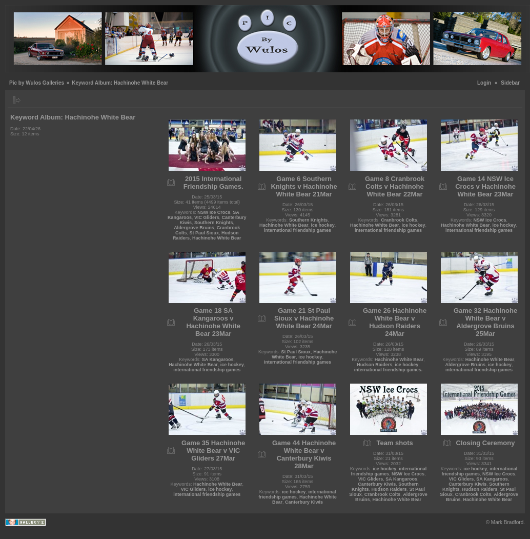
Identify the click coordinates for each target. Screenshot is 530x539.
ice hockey (323, 225)
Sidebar (510, 83)
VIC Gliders (206, 217)
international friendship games (297, 230)
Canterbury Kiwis (304, 502)
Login (484, 83)
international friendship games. (388, 369)
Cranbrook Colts (399, 220)
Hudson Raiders (374, 364)
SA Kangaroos (218, 359)
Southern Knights (213, 222)
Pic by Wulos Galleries (36, 83)
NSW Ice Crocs (213, 212)
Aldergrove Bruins (194, 227)
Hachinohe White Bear (216, 238)
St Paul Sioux (204, 232)
